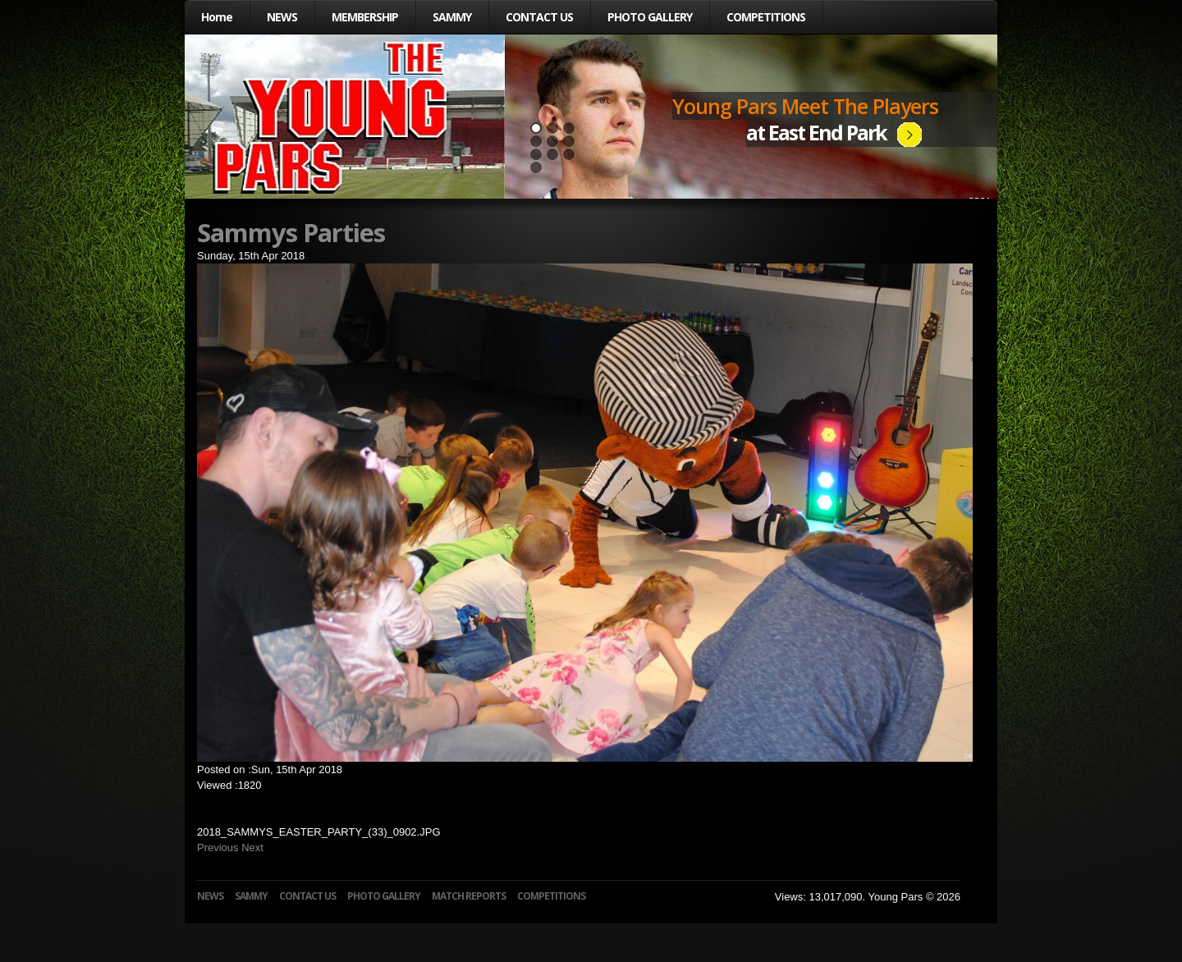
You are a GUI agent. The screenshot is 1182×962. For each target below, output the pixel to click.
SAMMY (452, 17)
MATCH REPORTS (469, 896)
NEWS (282, 17)
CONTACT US (539, 17)
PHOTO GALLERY (649, 17)
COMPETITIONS (765, 17)
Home (216, 17)
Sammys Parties (291, 232)
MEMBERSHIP (365, 17)
